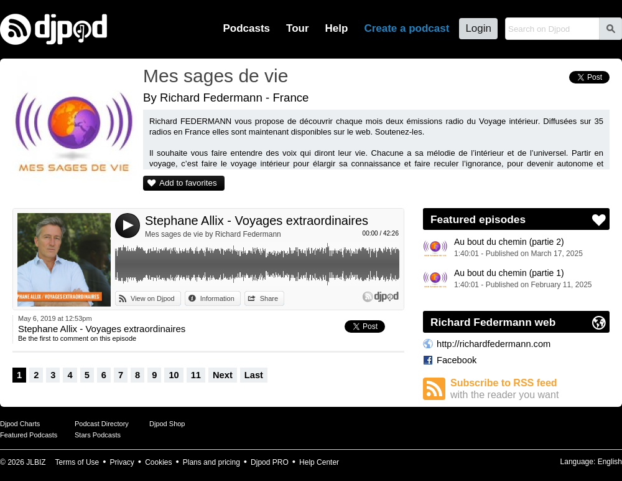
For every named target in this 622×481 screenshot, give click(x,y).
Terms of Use (77, 462)
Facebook (456, 360)
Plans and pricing (211, 462)
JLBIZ (35, 462)
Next (223, 375)
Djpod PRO (270, 462)
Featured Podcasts (28, 435)
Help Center (319, 462)
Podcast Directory (102, 423)
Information (217, 298)
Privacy (122, 462)
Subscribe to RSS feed (530, 389)
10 (174, 375)
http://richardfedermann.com (493, 344)
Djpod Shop (167, 423)
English (610, 461)
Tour (297, 28)
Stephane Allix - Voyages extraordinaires (256, 220)
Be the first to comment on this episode (77, 338)
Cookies (158, 462)
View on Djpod (153, 298)
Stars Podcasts (98, 435)
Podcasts (246, 28)
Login (478, 28)
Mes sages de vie (215, 75)
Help (336, 28)
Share (269, 298)
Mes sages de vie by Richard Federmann (213, 234)
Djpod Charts (20, 423)
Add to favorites (188, 183)
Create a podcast (406, 28)
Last (253, 375)
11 (196, 375)
